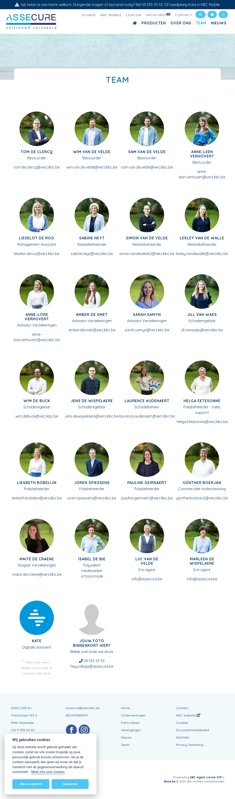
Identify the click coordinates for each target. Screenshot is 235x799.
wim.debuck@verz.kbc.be (36, 416)
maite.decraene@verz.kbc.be (37, 574)
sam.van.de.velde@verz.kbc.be (147, 167)
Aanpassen (70, 784)
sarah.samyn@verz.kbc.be (147, 330)
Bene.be (170, 781)
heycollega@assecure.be (91, 666)
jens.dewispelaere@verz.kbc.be (91, 416)
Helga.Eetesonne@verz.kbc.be (202, 421)
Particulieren (130, 723)
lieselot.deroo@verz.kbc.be (36, 253)
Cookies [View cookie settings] (182, 723)
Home (125, 708)
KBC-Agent (197, 777)
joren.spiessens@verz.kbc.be (91, 498)
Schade (89, 15)
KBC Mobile (111, 15)
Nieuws (219, 23)
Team (201, 23)
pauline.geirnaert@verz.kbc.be (147, 498)
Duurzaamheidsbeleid (192, 730)
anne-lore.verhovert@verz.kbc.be (37, 337)
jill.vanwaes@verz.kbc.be (202, 330)
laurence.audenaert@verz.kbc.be (147, 416)
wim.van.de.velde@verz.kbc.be (91, 167)
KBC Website (188, 715)
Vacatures (158, 14)
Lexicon (133, 15)
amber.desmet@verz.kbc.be (91, 330)
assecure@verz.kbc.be (83, 708)
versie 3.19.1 (215, 777)
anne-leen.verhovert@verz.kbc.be (202, 174)
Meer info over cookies (47, 772)
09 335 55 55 (94, 661)
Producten (154, 23)
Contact (183, 15)
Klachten (182, 737)
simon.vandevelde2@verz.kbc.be (146, 253)
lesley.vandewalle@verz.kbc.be (202, 253)
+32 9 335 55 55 (22, 730)
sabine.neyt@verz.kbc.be (92, 253)
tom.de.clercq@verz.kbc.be (37, 167)
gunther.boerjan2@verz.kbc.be (202, 498)
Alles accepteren (31, 784)
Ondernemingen (133, 715)
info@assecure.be (147, 579)
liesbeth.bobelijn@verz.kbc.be (37, 498)
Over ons (181, 23)
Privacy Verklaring (189, 745)
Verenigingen (131, 730)
